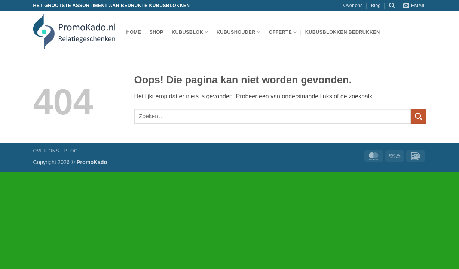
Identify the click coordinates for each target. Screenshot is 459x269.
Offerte (283, 31)
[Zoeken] (392, 5)
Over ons (353, 5)
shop (156, 32)
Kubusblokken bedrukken (342, 32)
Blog (376, 5)
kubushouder (238, 31)
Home (133, 32)
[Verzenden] (418, 116)
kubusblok (190, 31)
